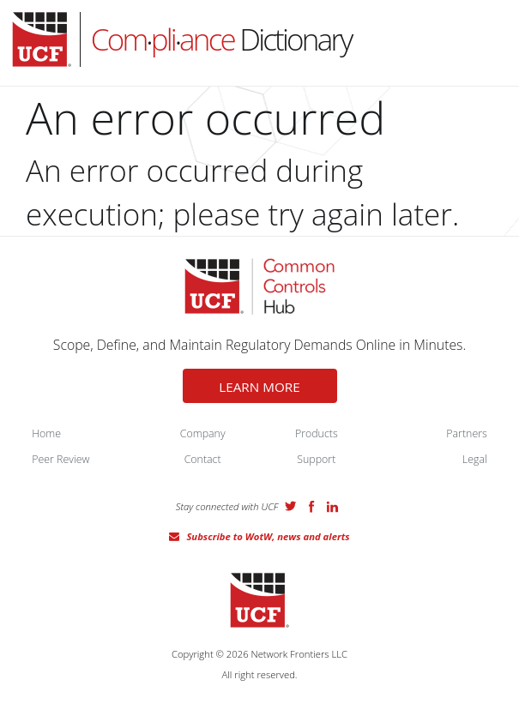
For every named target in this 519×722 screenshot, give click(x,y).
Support (316, 459)
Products (316, 433)
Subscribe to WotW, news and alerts (267, 536)
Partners (466, 433)
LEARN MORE (259, 386)
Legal (474, 459)
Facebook (311, 507)
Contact (202, 459)
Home (46, 433)
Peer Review (60, 459)
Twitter (291, 506)
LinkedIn (332, 507)
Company (203, 433)
